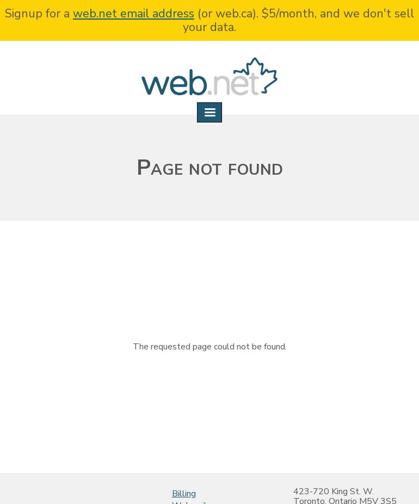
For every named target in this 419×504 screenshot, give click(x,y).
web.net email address (133, 13)
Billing (184, 494)
